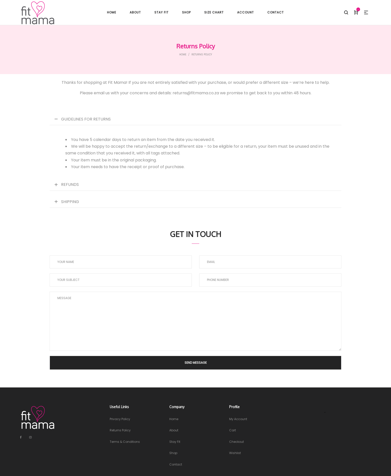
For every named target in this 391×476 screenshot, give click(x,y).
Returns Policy (120, 430)
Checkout (236, 442)
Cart (232, 430)
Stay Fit (174, 442)
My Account (238, 419)
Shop (173, 453)
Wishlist (235, 453)
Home (182, 54)
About (173, 430)
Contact (175, 464)
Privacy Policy (120, 419)
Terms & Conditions (125, 442)
